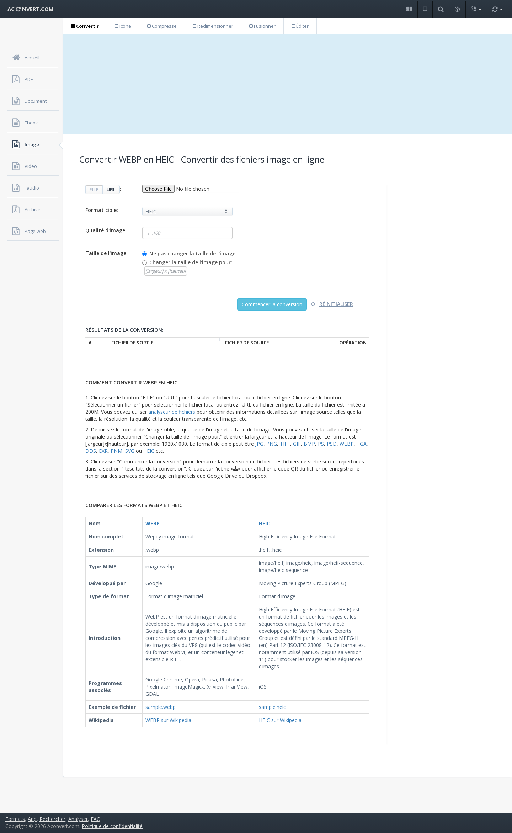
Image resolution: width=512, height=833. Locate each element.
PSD (332, 443)
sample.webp (160, 707)
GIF (297, 443)
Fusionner (262, 26)
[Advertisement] (287, 84)
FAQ (96, 819)
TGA (362, 443)
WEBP (347, 443)
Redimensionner (213, 26)
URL (111, 189)
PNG (271, 443)
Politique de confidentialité (112, 826)
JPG (259, 443)
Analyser (78, 819)
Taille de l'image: (106, 253)
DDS (90, 450)
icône (123, 26)
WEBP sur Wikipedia (168, 720)
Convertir (85, 26)
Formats (15, 819)
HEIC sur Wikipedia (280, 720)
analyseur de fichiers (171, 411)
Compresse (162, 26)
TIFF (285, 443)
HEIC (148, 450)
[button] (409, 9)
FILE (94, 189)
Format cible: (101, 210)
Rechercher (52, 819)
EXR (103, 450)
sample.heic (272, 707)
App (32, 819)
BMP (309, 443)
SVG (129, 450)
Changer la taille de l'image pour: (190, 262)
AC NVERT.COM (30, 8)
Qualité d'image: (106, 230)
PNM (116, 450)
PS (321, 443)
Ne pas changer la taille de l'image (192, 253)
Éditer (300, 26)
